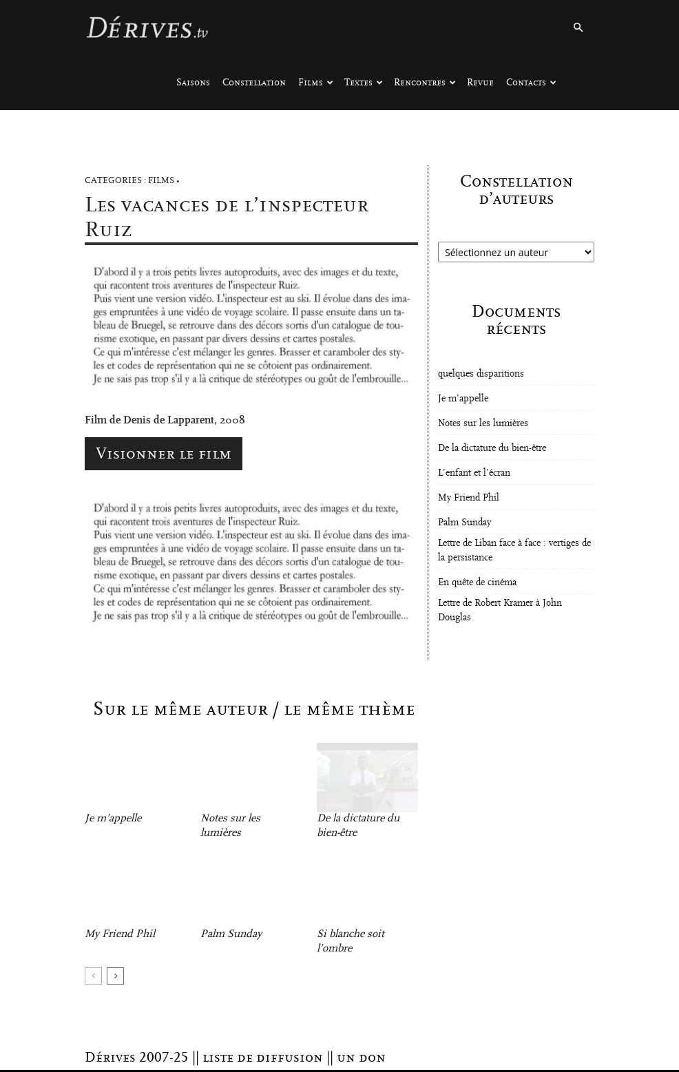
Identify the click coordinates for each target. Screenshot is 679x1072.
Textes (363, 82)
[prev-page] (93, 976)
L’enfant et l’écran (474, 473)
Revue (480, 82)
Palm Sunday (231, 933)
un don (361, 1057)
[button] (577, 27)
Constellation (254, 82)
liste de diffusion (262, 1057)
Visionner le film (163, 453)
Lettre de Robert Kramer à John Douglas (500, 610)
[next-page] (115, 976)
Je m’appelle (113, 818)
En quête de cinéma (477, 582)
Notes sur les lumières (483, 423)
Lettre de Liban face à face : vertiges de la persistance (514, 550)
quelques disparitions (481, 373)
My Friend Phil (120, 933)
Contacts (531, 82)
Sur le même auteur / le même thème (254, 709)
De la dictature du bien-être (492, 448)
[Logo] (147, 27)
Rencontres (425, 82)
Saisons (193, 82)
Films (315, 82)
